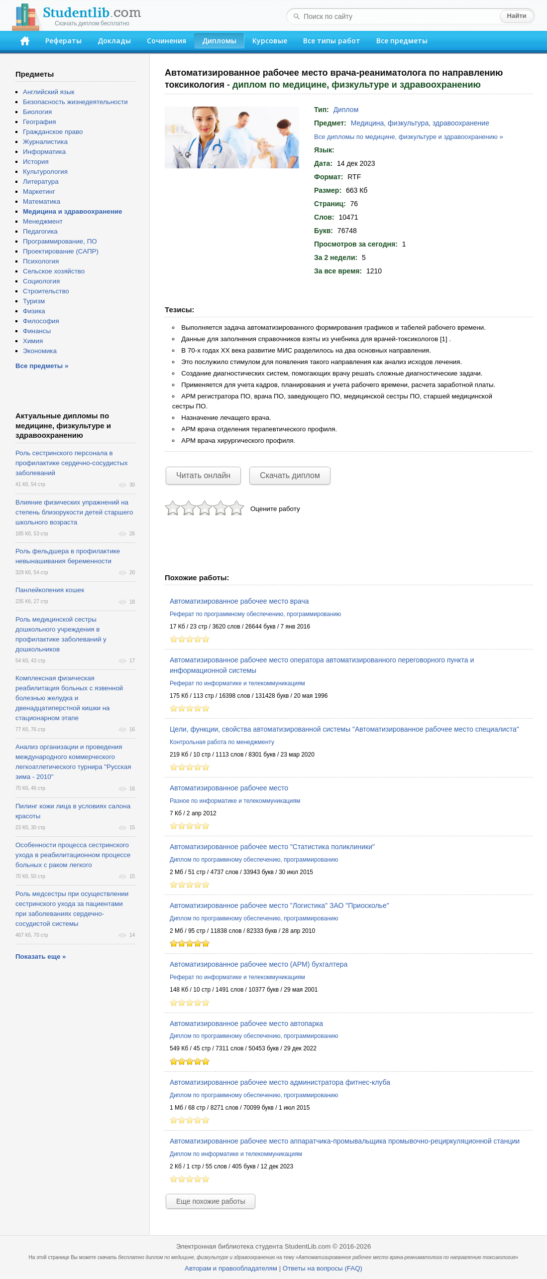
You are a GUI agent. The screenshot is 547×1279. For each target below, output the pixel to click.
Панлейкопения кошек (49, 590)
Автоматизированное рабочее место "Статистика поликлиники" (272, 847)
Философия (41, 321)
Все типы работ (331, 40)
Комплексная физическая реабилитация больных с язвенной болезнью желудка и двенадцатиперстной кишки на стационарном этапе (69, 698)
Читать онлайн (203, 475)
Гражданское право (53, 131)
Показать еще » (40, 956)
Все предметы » (41, 366)
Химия (33, 341)
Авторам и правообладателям (231, 1268)
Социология (41, 281)
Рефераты (63, 40)
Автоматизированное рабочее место (229, 788)
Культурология (45, 171)
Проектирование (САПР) (61, 251)
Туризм (34, 301)
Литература (41, 181)
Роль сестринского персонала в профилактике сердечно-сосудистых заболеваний (71, 463)
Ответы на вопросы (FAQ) (322, 1268)
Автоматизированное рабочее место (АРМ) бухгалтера (258, 964)
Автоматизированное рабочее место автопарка (246, 1023)
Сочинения (166, 40)
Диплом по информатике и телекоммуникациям (236, 1154)
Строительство (46, 291)
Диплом (346, 110)
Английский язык (48, 92)
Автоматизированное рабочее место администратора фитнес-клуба (280, 1082)
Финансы (37, 331)
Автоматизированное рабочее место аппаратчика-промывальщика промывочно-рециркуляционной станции (345, 1141)
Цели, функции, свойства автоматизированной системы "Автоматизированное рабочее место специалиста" (344, 729)
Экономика (40, 351)
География (39, 122)
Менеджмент (43, 221)
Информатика (44, 151)
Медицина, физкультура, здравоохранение (420, 123)
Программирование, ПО (60, 241)
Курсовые (269, 40)
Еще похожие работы (210, 1201)
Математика (41, 201)
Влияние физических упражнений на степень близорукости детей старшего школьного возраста (74, 512)
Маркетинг (39, 191)
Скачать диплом (290, 475)
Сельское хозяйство (54, 271)
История (36, 161)
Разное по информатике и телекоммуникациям (235, 800)
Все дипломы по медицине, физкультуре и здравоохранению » (408, 136)
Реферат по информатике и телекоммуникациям (237, 683)
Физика (34, 311)
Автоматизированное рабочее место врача (239, 601)
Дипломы (219, 40)
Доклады (114, 40)
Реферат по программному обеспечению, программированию (255, 614)
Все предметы (402, 40)
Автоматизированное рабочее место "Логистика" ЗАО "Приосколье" (279, 905)
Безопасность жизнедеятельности (75, 102)
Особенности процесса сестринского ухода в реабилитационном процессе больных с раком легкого (72, 855)
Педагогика (40, 231)
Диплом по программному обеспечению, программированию (254, 859)
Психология (41, 261)
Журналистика (45, 141)
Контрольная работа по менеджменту (222, 742)
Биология (37, 112)
